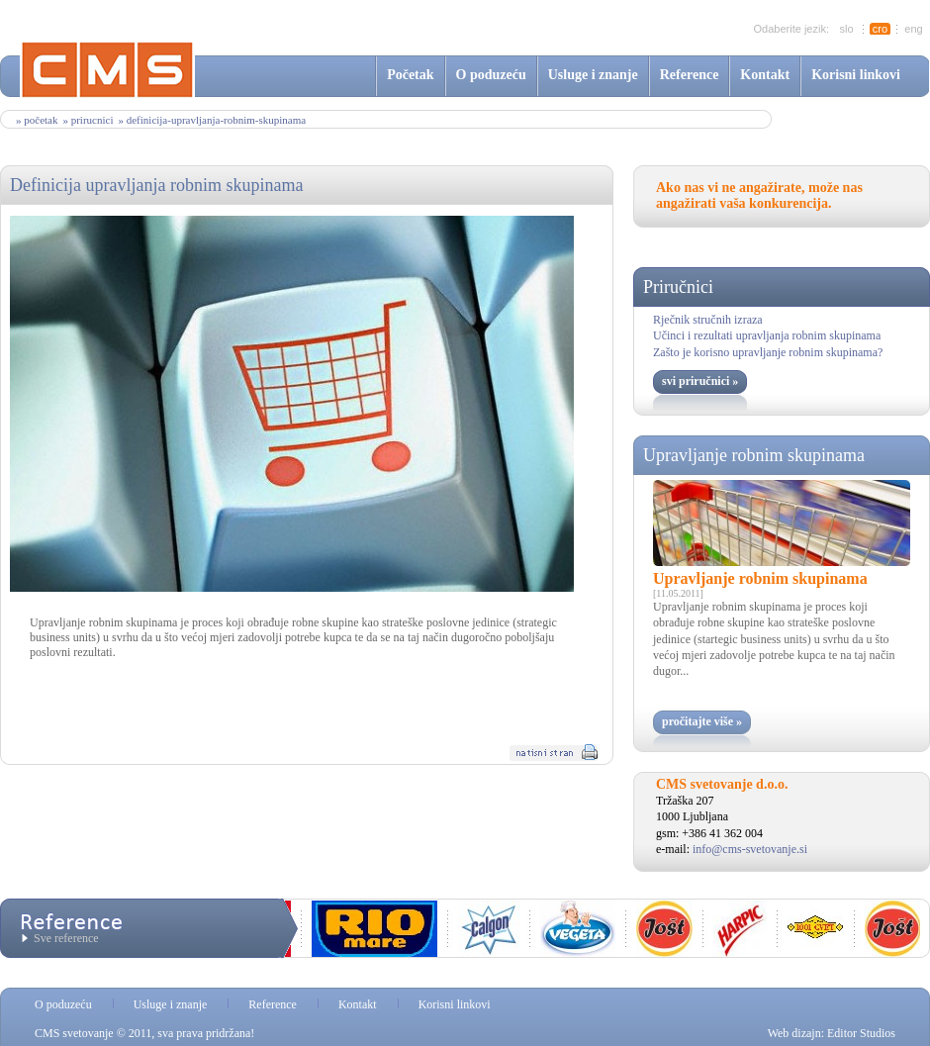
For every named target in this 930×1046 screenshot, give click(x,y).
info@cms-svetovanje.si (750, 849)
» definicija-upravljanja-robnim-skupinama (212, 120)
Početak (410, 74)
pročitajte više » (702, 721)
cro (880, 29)
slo (846, 29)
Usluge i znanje (593, 74)
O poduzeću (491, 74)
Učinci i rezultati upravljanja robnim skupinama (767, 335)
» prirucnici (87, 120)
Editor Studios (861, 1033)
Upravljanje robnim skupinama (754, 455)
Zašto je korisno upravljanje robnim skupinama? (768, 352)
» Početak (36, 120)
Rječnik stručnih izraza (708, 320)
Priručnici (678, 287)
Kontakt (765, 74)
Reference (689, 74)
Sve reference (66, 938)
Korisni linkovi (855, 74)
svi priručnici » (700, 381)
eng (913, 29)
